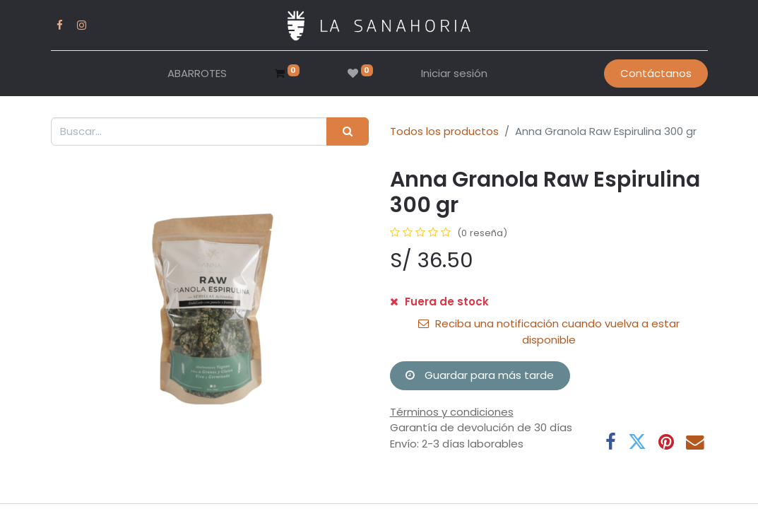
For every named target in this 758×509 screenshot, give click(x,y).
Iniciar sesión (454, 73)
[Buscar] (347, 131)
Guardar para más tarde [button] (479, 375)
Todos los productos (444, 131)
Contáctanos (656, 73)
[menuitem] (197, 74)
